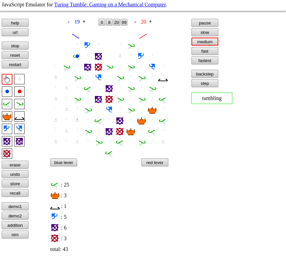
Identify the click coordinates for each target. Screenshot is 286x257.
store (15, 183)
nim (15, 234)
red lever (155, 162)
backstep (205, 73)
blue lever (63, 162)
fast (205, 51)
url (15, 32)
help (15, 22)
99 (124, 22)
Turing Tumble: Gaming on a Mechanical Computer (110, 4)
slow (205, 32)
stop (15, 45)
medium (205, 41)
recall (15, 193)
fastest (204, 60)
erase (15, 164)
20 (116, 22)
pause (205, 22)
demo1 (15, 206)
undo (15, 174)
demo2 (15, 215)
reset (15, 55)
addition (15, 225)
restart (15, 64)
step (205, 83)
